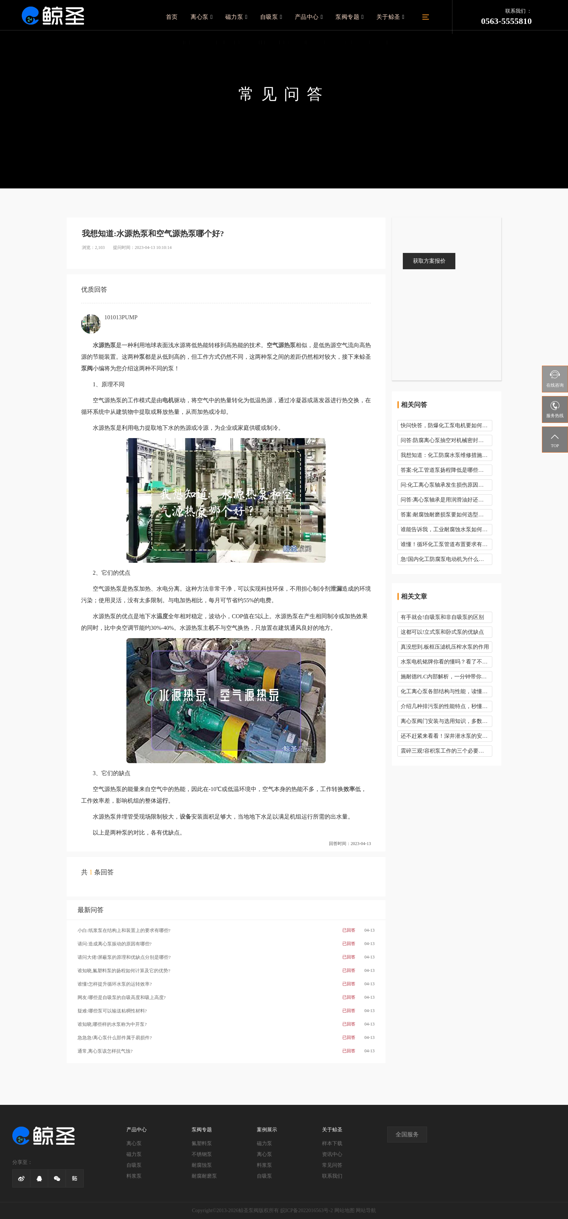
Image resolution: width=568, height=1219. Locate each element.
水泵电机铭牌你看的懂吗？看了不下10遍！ (446, 662)
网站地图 (344, 1210)
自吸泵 (274, 17)
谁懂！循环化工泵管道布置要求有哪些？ (446, 544)
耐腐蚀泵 (202, 1165)
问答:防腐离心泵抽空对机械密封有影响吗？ (446, 440)
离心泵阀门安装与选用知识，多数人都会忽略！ (446, 721)
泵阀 (87, 368)
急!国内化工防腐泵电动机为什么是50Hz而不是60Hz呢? (446, 559)
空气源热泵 (281, 345)
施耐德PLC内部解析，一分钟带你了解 (446, 676)
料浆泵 (134, 1176)
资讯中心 (332, 1154)
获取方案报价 (429, 261)
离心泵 (206, 17)
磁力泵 (240, 17)
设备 (185, 817)
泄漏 (336, 589)
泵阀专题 (350, 17)
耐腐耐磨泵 (204, 1176)
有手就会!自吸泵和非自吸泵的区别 (442, 617)
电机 (168, 400)
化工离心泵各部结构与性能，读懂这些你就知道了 (446, 691)
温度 (162, 616)
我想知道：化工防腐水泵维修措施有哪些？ (446, 455)
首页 (177, 17)
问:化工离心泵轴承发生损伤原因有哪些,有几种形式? (446, 485)
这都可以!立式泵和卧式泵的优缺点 (442, 632)
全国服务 (407, 1134)
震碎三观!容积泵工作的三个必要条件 (445, 751)
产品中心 (311, 17)
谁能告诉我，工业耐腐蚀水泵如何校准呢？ (446, 529)
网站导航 (366, 1210)
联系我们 (332, 1176)
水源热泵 (104, 345)
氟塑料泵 (202, 1143)
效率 (349, 789)
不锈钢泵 (202, 1154)
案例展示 (267, 1129)
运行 (162, 801)
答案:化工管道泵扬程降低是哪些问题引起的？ (446, 470)
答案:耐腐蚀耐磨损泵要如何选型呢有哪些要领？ (446, 514)
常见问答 (332, 1165)
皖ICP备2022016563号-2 (306, 1210)
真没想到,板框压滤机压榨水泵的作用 (445, 647)
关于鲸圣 (390, 17)
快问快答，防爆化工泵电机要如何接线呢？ (446, 425)
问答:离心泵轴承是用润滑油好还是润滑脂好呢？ (446, 500)
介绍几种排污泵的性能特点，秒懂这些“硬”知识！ (446, 706)
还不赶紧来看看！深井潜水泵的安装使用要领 (446, 736)
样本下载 (332, 1143)
